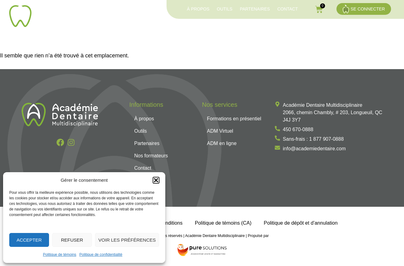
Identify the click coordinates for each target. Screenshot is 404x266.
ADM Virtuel (261, 29)
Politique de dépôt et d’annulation (300, 223)
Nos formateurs (372, 29)
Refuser (72, 240)
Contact (287, 8)
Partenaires (255, 8)
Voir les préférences (127, 240)
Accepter (29, 240)
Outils (225, 8)
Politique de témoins (59, 254)
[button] (156, 180)
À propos (198, 8)
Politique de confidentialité (100, 254)
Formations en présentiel (204, 29)
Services (334, 29)
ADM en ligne (299, 29)
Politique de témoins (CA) (223, 223)
